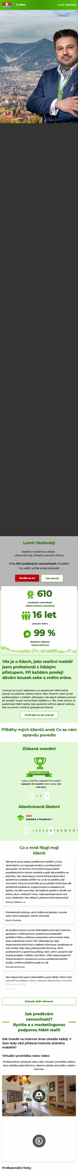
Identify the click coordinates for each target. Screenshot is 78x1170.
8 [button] (58, 830)
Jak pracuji (52, 578)
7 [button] (54, 830)
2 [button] (40, 795)
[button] (47, 796)
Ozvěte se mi (27, 578)
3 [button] (39, 830)
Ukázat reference (40, 645)
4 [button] (43, 830)
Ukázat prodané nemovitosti (40, 605)
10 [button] (65, 830)
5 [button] (47, 830)
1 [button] (37, 795)
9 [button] (61, 830)
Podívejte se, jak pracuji (39, 715)
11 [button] (70, 830)
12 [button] (74, 830)
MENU (20, 4)
